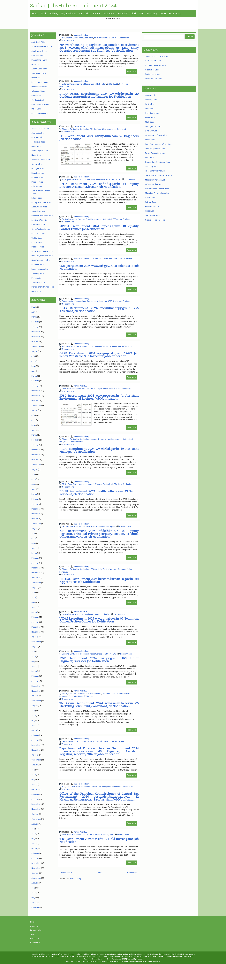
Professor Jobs (38, 177)
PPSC (84, 389)
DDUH (64, 484)
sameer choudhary (81, 35)
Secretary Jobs (37, 274)
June (33, 361)
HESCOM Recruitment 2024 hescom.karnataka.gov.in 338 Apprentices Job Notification (99, 580)
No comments (68, 40)
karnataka (63, 572)
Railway (53, 13)
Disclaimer (34, 938)
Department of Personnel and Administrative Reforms (84, 301)
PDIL (91, 129)
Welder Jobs (36, 238)
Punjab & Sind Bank (39, 82)
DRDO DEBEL (112, 84)
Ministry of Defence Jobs (155, 180)
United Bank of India (39, 87)
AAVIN (64, 694)
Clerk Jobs (149, 122)
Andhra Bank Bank (39, 69)
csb (110, 259)
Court (163, 13)
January (34, 327)
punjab (99, 389)
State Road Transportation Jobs (158, 175)
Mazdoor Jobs (37, 247)
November (35, 336)
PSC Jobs (91, 389)
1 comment (67, 744)
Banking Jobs (151, 100)
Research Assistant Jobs (42, 216)
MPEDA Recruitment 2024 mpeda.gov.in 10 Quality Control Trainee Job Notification (99, 227)
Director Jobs (37, 182)
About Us (34, 926)
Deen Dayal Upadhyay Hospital (81, 484)
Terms (32, 934)
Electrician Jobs (38, 233)
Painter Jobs (36, 242)
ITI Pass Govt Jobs (153, 61)
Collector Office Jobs (154, 184)
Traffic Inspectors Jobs (155, 149)
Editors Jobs (36, 198)
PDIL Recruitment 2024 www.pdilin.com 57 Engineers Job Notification (99, 137)
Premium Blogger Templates (121, 961)
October (34, 341)
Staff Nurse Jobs (152, 215)
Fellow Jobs (36, 186)
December (35, 331)
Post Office (84, 13)
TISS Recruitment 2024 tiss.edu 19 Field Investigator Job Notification (99, 840)
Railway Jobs (150, 95)
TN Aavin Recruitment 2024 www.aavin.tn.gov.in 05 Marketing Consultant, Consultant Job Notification (99, 705)
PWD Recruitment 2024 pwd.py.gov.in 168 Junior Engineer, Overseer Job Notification (99, 660)
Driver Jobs (36, 146)
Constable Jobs (38, 211)
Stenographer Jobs (39, 151)
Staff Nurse (175, 13)
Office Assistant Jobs (40, 229)
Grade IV (123, 13)
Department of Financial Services (76, 741)
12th (64, 38)
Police (96, 13)
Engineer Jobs (37, 137)
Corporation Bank (38, 73)
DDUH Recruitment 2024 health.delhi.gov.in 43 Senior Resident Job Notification (99, 493)
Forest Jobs (150, 211)
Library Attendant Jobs (41, 202)
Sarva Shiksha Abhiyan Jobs (157, 189)
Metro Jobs (150, 140)
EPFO (98, 179)
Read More (131, 71)
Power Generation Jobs (155, 153)
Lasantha (104, 961)
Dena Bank (35, 78)
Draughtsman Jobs (39, 269)
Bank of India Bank (39, 60)
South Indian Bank (39, 51)
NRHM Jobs (150, 198)
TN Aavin (89, 696)
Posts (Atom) (75, 879)
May (33, 307)
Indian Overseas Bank (40, 113)
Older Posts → (133, 873)
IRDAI (66, 442)
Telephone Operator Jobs (156, 171)
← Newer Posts (65, 873)
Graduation (88, 38)
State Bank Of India (39, 42)
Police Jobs (127, 346)
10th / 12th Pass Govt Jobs (156, 56)
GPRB (78, 346)
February (35, 322)
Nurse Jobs (36, 155)
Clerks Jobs (36, 164)
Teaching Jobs (151, 166)
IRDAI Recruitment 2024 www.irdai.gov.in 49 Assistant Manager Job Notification (99, 450)
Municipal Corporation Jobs (157, 193)
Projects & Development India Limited (110, 129)
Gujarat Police (87, 346)
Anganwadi (109, 13)
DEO (141, 13)
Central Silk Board (100, 259)
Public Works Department (100, 654)
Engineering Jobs (152, 74)
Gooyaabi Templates (152, 961)
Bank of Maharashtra (40, 104)
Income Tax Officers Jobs (156, 135)
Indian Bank (36, 109)
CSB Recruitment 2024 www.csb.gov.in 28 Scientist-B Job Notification (99, 267)
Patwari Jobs (150, 202)
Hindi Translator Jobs (40, 260)
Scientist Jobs (37, 133)
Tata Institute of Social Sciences (95, 834)
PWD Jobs (149, 157)
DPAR (110, 301)
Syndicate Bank (37, 100)
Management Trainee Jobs (42, 287)
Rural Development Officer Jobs (158, 144)
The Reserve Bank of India (42, 46)
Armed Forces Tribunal (75, 526)
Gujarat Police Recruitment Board (107, 346)
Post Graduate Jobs (153, 79)
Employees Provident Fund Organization (78, 179)
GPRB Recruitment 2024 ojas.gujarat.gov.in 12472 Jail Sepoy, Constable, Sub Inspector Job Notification (99, 355)
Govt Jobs (78, 38)
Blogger (139, 959)
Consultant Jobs (38, 224)
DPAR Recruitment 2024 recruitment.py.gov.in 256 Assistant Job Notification (99, 309)
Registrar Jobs (37, 173)
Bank (43, 13)
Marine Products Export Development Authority (91, 219)
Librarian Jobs (37, 264)
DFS (92, 741)
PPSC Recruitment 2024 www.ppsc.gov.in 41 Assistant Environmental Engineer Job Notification (99, 397)
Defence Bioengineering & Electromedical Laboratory (84, 84)
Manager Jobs (37, 168)
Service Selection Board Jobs (157, 162)
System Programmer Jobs (42, 251)
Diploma (70, 38)
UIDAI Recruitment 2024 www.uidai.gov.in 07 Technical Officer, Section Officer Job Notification (99, 620)
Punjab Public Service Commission (117, 389)
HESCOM (93, 569)
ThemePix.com (79, 961)
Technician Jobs (38, 142)
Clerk (133, 13)
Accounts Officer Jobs (41, 128)
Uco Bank (35, 64)
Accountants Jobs (39, 207)
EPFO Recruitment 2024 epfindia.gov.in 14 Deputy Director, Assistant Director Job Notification (99, 185)
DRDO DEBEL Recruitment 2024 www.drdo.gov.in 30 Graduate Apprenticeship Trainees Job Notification (99, 95)
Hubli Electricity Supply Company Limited (115, 569)
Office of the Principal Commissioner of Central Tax (112, 787)
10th (64, 787)
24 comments (119, 614)
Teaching (152, 13)
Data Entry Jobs (151, 131)
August (34, 351)
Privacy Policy (36, 930)
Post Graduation (125, 219)
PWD (114, 654)
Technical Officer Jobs (40, 160)
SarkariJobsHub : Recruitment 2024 (73, 6)
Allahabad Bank (38, 91)
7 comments (130, 179)
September (36, 346)
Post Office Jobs (152, 206)
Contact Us (35, 943)
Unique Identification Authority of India (93, 614)
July (33, 356)
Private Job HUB (80, 126)
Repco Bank (36, 95)
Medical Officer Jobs (40, 220)
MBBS (115, 484)
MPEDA (114, 219)
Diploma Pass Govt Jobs (155, 65)
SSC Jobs (149, 104)
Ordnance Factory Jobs (155, 220)
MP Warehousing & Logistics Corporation (111, 38)
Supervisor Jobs (38, 282)
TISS (111, 834)
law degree (110, 526)
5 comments (67, 699)
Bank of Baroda (38, 55)
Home (34, 13)
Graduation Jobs (152, 70)
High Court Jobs (152, 113)
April (33, 312)
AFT (63, 526)
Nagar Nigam (68, 13)
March (34, 317)
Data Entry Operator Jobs (42, 256)
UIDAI (73, 614)
